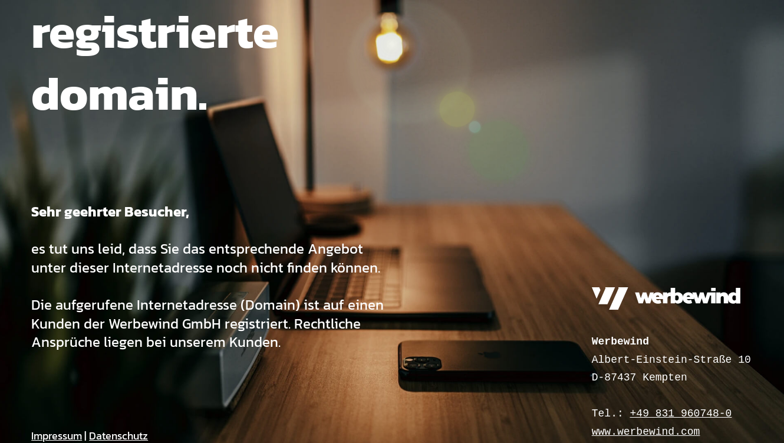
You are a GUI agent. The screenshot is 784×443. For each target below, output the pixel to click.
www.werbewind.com (646, 432)
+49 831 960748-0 (681, 413)
